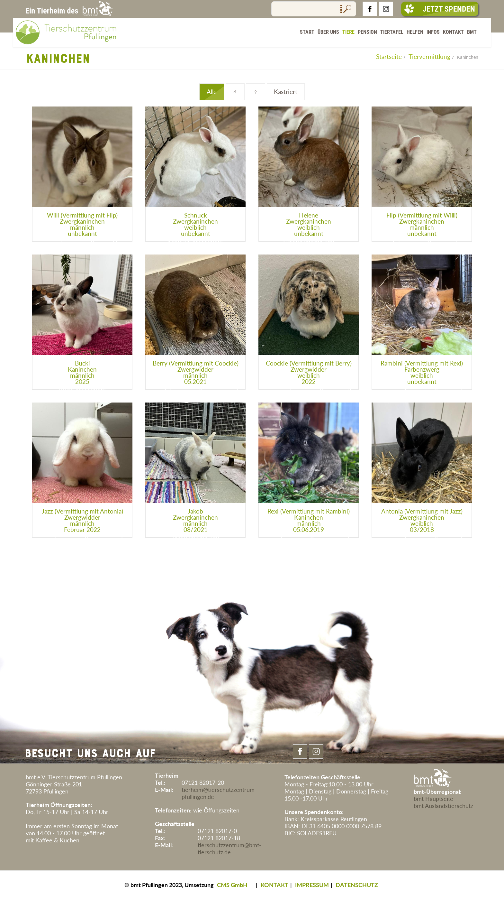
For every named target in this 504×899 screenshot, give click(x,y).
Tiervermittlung (429, 56)
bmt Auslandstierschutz (443, 805)
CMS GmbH (232, 884)
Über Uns (328, 32)
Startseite (389, 56)
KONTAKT (274, 884)
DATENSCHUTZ (357, 884)
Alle (212, 91)
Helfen (415, 32)
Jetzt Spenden (439, 9)
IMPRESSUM (312, 884)
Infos (433, 32)
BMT (472, 32)
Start (307, 32)
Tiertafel (391, 32)
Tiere (348, 32)
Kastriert (285, 91)
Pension (367, 32)
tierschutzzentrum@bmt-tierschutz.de (229, 848)
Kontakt (453, 32)
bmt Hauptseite (433, 798)
